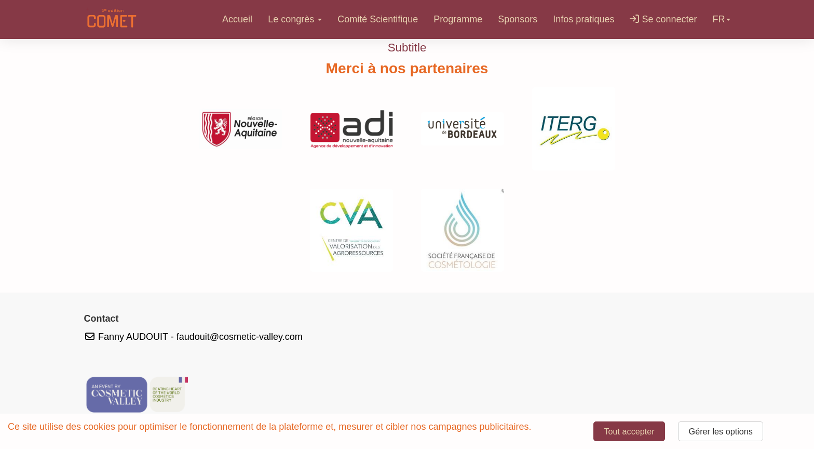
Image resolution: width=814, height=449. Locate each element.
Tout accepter (629, 431)
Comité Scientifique (377, 19)
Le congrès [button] (295, 19)
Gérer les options (721, 431)
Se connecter (663, 19)
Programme (457, 19)
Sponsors (517, 19)
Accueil (237, 19)
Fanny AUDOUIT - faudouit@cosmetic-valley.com (193, 337)
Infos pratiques (583, 19)
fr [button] (721, 19)
